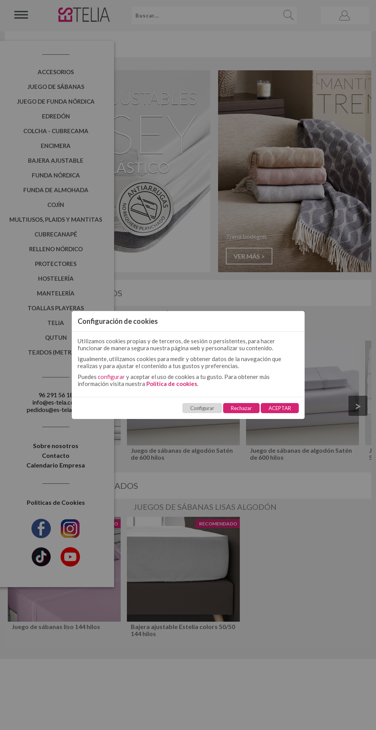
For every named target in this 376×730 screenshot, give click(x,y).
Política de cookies (171, 383)
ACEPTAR (280, 408)
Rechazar (241, 408)
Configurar (202, 408)
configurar (111, 376)
